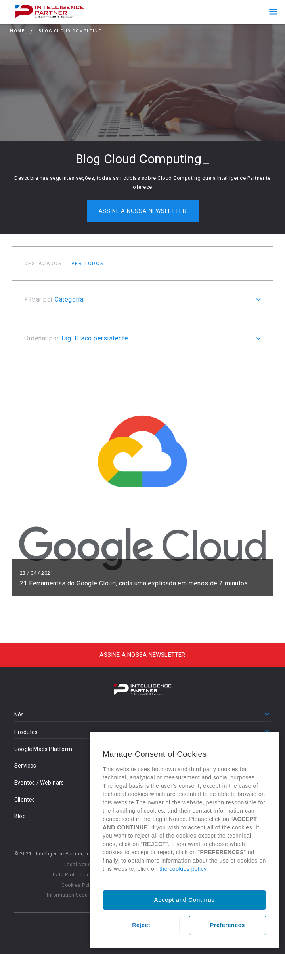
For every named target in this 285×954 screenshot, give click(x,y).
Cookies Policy (78, 885)
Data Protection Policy (79, 875)
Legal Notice (79, 864)
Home (17, 31)
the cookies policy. (183, 869)
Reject (141, 925)
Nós (19, 714)
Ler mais (142, 483)
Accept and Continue (184, 900)
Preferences (227, 925)
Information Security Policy (79, 895)
